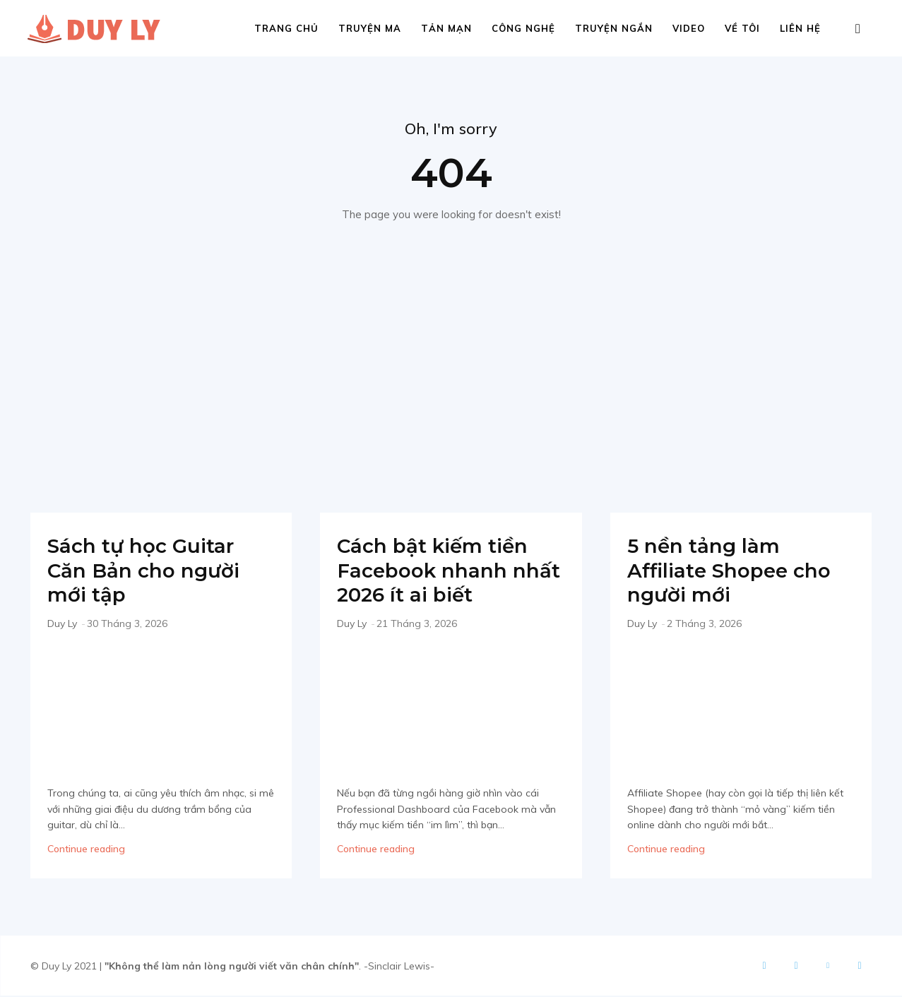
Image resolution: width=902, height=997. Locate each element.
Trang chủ (286, 28)
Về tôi (742, 28)
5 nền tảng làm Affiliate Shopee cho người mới (735, 571)
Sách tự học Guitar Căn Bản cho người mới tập (149, 571)
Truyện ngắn (614, 28)
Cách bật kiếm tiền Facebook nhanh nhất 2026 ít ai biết (439, 571)
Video (688, 28)
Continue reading (86, 850)
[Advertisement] (451, 366)
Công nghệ (523, 28)
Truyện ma (369, 28)
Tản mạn (446, 28)
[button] (858, 29)
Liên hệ (800, 28)
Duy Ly (62, 624)
